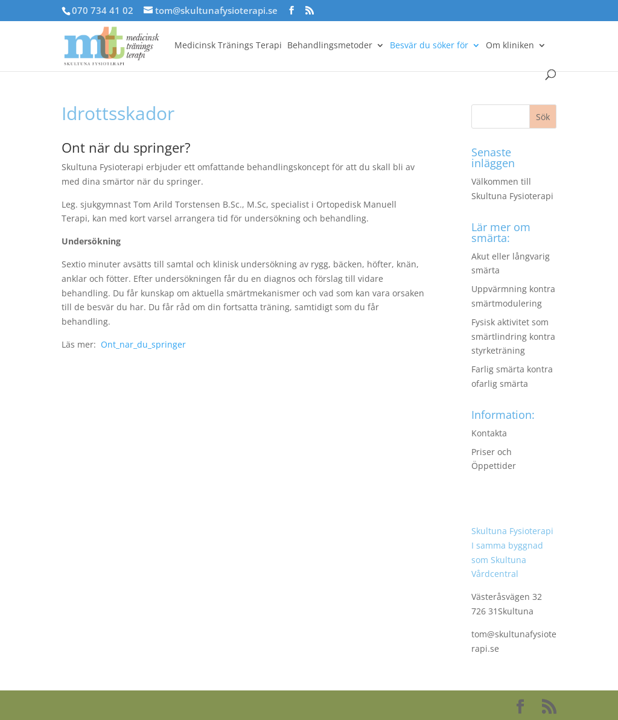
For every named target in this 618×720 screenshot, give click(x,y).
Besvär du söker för (429, 46)
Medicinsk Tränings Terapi (228, 46)
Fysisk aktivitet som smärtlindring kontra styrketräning (513, 336)
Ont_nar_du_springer (143, 344)
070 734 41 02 (102, 10)
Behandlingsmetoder (329, 46)
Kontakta (489, 433)
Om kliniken (510, 46)
